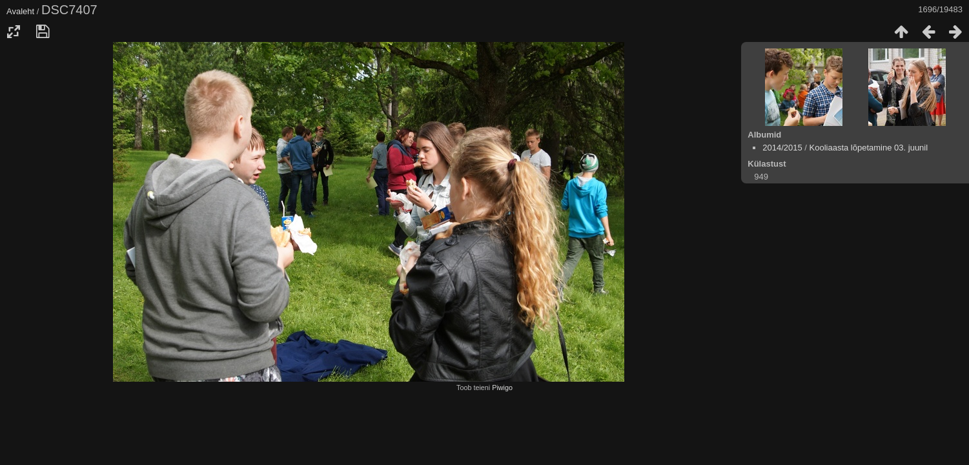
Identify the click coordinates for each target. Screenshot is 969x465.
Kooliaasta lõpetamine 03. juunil (869, 147)
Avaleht (20, 11)
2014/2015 (782, 147)
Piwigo (502, 387)
